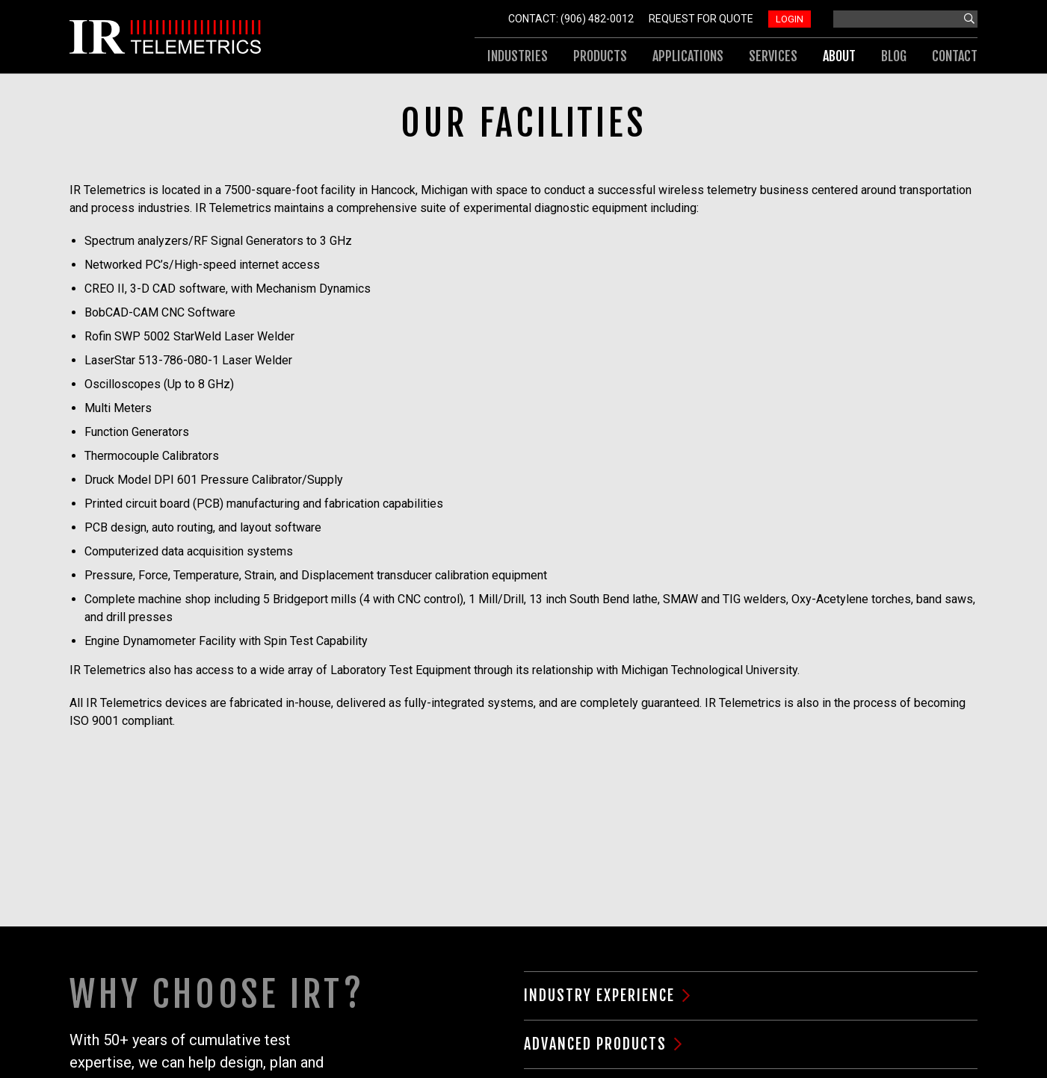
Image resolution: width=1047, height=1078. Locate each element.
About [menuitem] (839, 56)
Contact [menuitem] (954, 56)
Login (789, 19)
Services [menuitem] (773, 56)
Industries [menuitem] (517, 56)
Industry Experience (599, 995)
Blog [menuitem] (894, 56)
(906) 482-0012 (597, 19)
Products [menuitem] (600, 56)
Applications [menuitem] (687, 56)
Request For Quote (701, 19)
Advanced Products (595, 1044)
